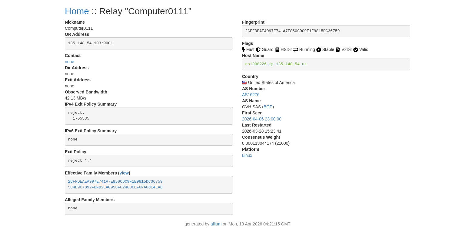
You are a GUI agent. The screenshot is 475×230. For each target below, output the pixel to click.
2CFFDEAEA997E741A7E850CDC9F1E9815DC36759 (115, 181)
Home (77, 11)
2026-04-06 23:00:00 (261, 119)
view (124, 173)
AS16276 (251, 94)
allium (216, 224)
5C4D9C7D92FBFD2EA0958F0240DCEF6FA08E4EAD (115, 187)
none (69, 61)
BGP (268, 106)
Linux (247, 155)
